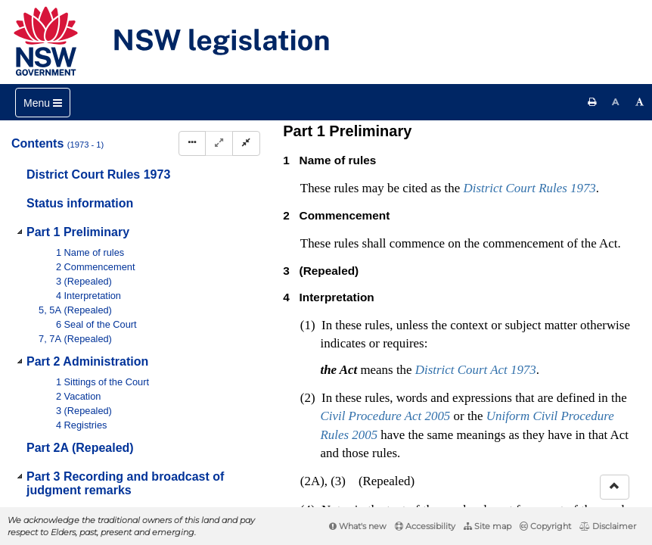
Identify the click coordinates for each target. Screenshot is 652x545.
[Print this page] (592, 102)
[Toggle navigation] (42, 102)
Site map (487, 526)
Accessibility (425, 526)
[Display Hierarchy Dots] (192, 143)
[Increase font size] (640, 102)
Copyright (545, 526)
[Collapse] (246, 143)
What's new (358, 526)
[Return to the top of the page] (614, 487)
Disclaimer (607, 526)
